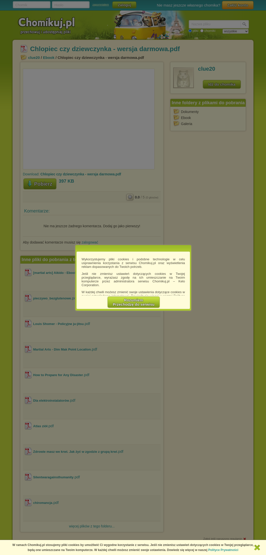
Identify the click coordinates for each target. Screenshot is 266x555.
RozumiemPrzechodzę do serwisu (134, 302)
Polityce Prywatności (223, 550)
